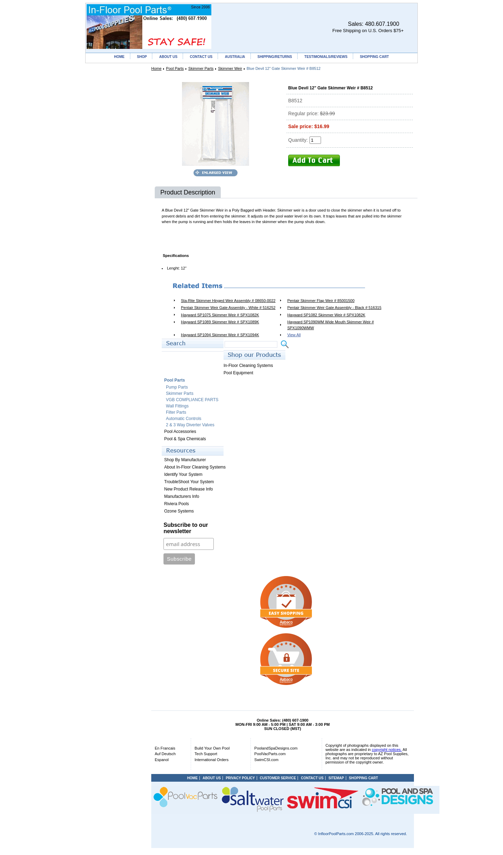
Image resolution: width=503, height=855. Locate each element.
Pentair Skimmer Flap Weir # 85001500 (320, 300)
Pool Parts (175, 68)
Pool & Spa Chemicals (185, 438)
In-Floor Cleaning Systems (248, 365)
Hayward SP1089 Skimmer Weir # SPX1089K (220, 322)
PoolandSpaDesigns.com (276, 748)
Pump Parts (177, 387)
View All (293, 335)
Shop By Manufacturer (185, 459)
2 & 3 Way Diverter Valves (190, 424)
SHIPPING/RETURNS (274, 57)
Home (156, 68)
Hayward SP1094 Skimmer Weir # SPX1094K (220, 335)
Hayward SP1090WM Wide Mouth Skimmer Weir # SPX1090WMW (330, 325)
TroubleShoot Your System (189, 481)
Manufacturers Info (181, 496)
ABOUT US (168, 57)
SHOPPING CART (374, 57)
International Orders (211, 760)
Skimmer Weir (230, 68)
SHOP (142, 57)
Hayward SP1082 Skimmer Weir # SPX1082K (326, 315)
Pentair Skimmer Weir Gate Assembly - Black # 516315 (334, 307)
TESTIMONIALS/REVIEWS (325, 57)
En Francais (165, 748)
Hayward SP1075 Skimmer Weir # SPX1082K (220, 315)
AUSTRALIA (235, 57)
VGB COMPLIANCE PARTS (192, 399)
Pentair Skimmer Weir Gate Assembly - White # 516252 (228, 307)
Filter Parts (176, 412)
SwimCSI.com (266, 760)
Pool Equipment (238, 372)
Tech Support (206, 754)
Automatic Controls (183, 418)
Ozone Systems (179, 511)
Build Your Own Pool (212, 748)
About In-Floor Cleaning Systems (195, 467)
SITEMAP (336, 778)
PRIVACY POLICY (240, 778)
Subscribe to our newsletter (185, 528)
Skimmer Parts (200, 68)
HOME (119, 57)
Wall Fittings (177, 406)
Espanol (162, 760)
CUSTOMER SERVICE (278, 778)
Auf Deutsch (165, 754)
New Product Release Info (188, 489)
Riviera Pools (176, 503)
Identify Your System (183, 474)
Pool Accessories (180, 431)
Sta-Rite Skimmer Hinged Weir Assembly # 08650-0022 (228, 300)
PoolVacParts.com (270, 754)
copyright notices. (387, 749)
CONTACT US (201, 57)
